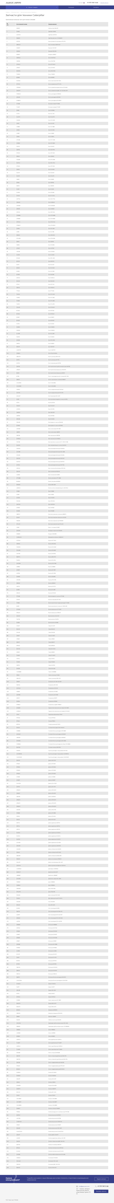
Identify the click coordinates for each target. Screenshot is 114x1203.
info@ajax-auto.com (84, 1186)
